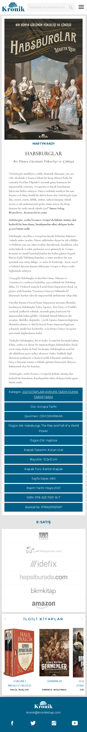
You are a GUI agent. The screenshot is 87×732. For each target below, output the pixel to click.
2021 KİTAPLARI (33, 392)
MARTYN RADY (43, 143)
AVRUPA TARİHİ (56, 392)
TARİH (48, 397)
